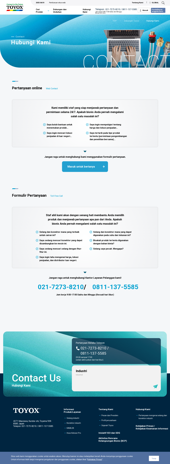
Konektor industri (74, 423)
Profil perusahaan (108, 420)
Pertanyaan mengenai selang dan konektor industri (153, 416)
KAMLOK (70, 428)
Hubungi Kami (87, 10)
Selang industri (73, 418)
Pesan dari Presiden (109, 415)
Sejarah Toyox (107, 425)
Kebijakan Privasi (94, 459)
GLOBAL (154, 3)
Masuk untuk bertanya (81, 166)
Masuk (145, 10)
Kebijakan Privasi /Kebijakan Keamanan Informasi (152, 427)
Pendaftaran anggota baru (157, 10)
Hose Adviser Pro (74, 433)
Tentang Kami (137, 3)
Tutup (154, 458)
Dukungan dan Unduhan (60, 10)
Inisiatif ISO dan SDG (109, 433)
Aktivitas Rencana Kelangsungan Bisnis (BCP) (113, 439)
